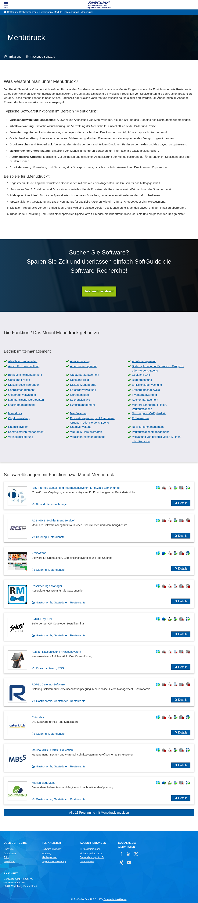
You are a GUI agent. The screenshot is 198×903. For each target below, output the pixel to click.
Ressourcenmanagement (148, 426)
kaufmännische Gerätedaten (26, 399)
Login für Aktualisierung (54, 861)
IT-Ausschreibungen (90, 849)
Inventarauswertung (144, 394)
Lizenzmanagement (82, 404)
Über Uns (8, 849)
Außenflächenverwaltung (23, 366)
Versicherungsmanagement (87, 437)
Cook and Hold (79, 379)
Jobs (6, 857)
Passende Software (42, 56)
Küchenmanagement (145, 399)
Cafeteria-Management (84, 374)
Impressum (9, 861)
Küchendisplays (80, 399)
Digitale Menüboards (83, 384)
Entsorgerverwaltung (83, 389)
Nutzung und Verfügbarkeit (149, 413)
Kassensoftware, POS (50, 668)
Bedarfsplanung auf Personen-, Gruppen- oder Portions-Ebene (158, 368)
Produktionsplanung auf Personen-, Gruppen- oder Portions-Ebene (92, 420)
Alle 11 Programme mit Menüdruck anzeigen (99, 812)
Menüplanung (78, 413)
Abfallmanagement (144, 361)
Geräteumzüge (79, 394)
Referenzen (10, 853)
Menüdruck (87, 12)
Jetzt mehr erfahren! (99, 291)
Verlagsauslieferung (20, 437)
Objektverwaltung (19, 418)
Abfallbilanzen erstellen (22, 361)
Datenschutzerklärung (115, 899)
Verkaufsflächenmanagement (150, 431)
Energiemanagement (21, 389)
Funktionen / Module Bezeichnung (58, 12)
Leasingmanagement (21, 404)
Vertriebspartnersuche (91, 853)
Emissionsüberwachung (147, 384)
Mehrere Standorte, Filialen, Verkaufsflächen (149, 407)
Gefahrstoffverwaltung (22, 394)
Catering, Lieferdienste (50, 537)
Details (182, 503)
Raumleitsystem (18, 426)
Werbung (46, 853)
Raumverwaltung (81, 426)
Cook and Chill (141, 374)
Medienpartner (49, 857)
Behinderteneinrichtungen (52, 504)
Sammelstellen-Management (26, 431)
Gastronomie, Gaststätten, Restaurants (60, 602)
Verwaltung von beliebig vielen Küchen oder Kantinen (156, 439)
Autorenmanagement (83, 366)
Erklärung (15, 56)
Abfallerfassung (80, 361)
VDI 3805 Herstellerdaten (86, 431)
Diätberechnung (142, 379)
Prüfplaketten (140, 418)
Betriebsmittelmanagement (25, 374)
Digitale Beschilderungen (24, 384)
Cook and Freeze (19, 379)
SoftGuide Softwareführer (21, 12)
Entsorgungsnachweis (146, 389)
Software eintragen (51, 849)
